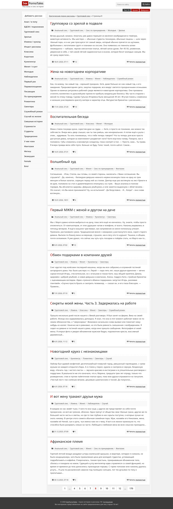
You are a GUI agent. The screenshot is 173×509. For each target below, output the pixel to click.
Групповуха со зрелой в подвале (76, 23)
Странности (30, 126)
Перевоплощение (32, 86)
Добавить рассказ (33, 15)
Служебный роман (33, 111)
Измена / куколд (32, 41)
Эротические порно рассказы (62, 16)
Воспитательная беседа (69, 116)
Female (27, 161)
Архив (135, 10)
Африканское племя (66, 441)
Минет (98, 78)
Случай (109, 358)
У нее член (29, 141)
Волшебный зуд (63, 161)
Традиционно (30, 136)
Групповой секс (31, 31)
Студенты (28, 131)
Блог (26, 166)
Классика (28, 51)
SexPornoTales (71, 502)
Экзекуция (29, 156)
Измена (89, 78)
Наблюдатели (31, 76)
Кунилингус (30, 61)
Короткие (29, 56)
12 (120, 488)
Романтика (29, 101)
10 (107, 488)
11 (113, 488)
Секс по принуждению (95, 30)
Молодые (28, 71)
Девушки (145, 10)
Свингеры (29, 106)
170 (131, 488)
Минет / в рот (31, 66)
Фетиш (27, 151)
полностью (140, 62)
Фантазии (29, 146)
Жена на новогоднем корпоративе (78, 71)
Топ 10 (126, 10)
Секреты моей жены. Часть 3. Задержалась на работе (93, 303)
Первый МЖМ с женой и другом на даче (82, 210)
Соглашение (108, 502)
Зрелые (27, 36)
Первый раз (30, 81)
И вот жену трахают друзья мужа (76, 396)
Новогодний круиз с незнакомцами (78, 351)
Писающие (29, 91)
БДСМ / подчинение (34, 26)
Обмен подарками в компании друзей (81, 255)
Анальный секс (61, 30)
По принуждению (33, 96)
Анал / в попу (30, 21)
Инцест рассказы (32, 46)
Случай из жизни (32, 116)
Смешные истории (33, 121)
